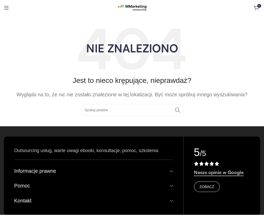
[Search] (132, 110)
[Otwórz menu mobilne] (6, 8)
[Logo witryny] (132, 7)
